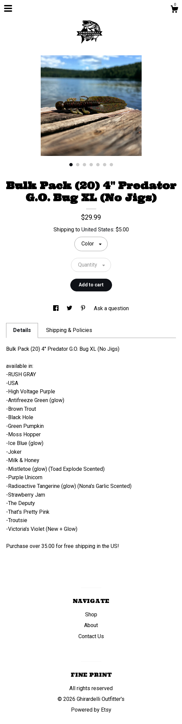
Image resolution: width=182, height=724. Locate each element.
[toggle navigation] (8, 8)
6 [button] (104, 164)
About (91, 625)
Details (22, 330)
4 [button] (91, 164)
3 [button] (84, 164)
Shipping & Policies (69, 330)
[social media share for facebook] (56, 308)
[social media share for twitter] (70, 308)
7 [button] (111, 164)
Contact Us (91, 636)
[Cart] (174, 10)
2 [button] (77, 164)
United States (97, 229)
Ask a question (111, 308)
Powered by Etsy (91, 710)
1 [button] (71, 164)
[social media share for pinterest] (83, 308)
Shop (91, 614)
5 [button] (98, 164)
